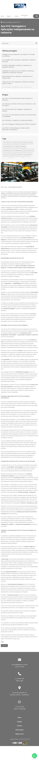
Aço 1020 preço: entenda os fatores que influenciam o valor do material (19, 104)
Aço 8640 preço (18, 150)
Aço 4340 (16, 146)
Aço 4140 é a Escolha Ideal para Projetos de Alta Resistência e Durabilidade (19, 115)
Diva (5, 187)
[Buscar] (36, 16)
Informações (24, 15)
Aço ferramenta (27, 154)
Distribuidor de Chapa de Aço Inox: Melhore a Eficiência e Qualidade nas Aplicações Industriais (18, 71)
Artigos (8, 16)
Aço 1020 (6, 142)
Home (19, 717)
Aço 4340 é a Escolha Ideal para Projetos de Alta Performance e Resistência (16, 128)
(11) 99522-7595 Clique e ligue (19, 680)
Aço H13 (6, 154)
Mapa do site (19, 734)
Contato (16, 16)
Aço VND (18, 154)
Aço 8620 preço (8, 150)
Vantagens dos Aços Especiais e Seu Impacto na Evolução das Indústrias (18, 55)
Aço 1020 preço (14, 142)
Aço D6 (31, 150)
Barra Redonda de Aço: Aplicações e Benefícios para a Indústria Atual (17, 77)
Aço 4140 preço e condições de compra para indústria (17, 120)
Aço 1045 (23, 142)
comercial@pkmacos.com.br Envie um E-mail (19, 665)
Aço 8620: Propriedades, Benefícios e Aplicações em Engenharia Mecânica (17, 66)
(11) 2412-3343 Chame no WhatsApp (19, 708)
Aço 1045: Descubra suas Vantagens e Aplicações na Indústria (17, 110)
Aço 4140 (29, 142)
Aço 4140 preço (8, 146)
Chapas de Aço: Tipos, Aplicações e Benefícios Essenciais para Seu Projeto (18, 82)
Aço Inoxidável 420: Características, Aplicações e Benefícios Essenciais (19, 60)
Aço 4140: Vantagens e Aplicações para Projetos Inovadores (19, 124)
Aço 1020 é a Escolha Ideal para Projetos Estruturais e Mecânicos (17, 99)
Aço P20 (12, 154)
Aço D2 (25, 150)
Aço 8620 (23, 146)
